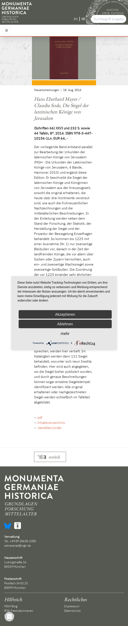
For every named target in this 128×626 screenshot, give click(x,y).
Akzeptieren (65, 314)
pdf (39, 417)
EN (76, 19)
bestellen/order (49, 428)
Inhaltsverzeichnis (51, 422)
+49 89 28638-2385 (23, 541)
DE (83, 19)
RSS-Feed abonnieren (18, 611)
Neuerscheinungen (46, 90)
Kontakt (9, 615)
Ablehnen (65, 324)
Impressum (71, 606)
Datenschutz (72, 611)
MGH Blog (10, 606)
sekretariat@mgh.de (17, 545)
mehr (65, 333)
